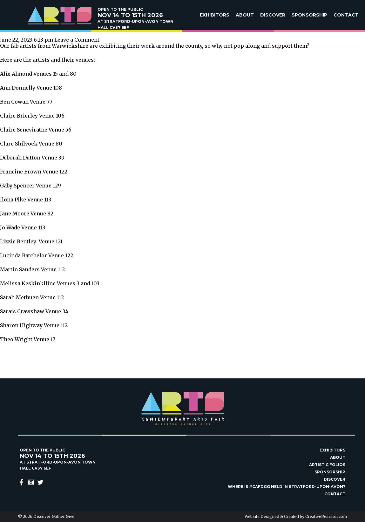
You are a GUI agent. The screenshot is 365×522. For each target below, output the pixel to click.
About (245, 15)
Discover (272, 15)
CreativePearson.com (326, 516)
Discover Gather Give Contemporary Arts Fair (59, 16)
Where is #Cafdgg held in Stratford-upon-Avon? (286, 486)
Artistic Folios (327, 464)
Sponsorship (309, 15)
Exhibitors (214, 15)
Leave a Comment (76, 40)
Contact (346, 15)
